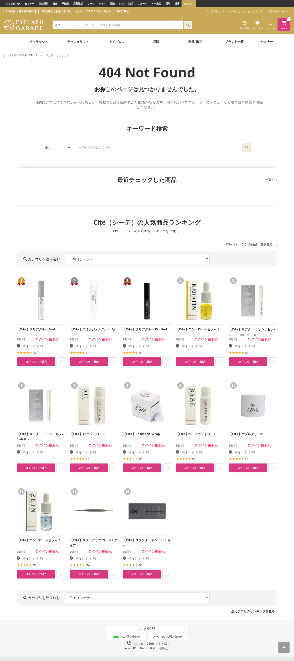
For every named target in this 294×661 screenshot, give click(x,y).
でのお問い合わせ (126, 636)
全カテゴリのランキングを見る (253, 611)
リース (91, 3)
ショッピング (13, 3)
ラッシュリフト (78, 41)
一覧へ (269, 180)
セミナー (29, 3)
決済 (130, 3)
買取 (167, 3)
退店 (177, 3)
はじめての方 (255, 11)
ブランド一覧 (234, 41)
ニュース (142, 3)
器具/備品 (195, 41)
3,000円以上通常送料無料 (20, 11)
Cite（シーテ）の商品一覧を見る (249, 244)
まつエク (189, 3)
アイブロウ (117, 41)
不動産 (65, 3)
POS (121, 3)
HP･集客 (156, 3)
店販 (156, 41)
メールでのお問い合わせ (167, 636)
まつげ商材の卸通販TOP (18, 55)
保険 (112, 3)
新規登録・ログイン (279, 11)
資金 (55, 3)
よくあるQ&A (147, 628)
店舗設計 (78, 3)
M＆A (102, 3)
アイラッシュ (38, 41)
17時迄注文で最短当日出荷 (55, 11)
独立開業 (43, 3)
